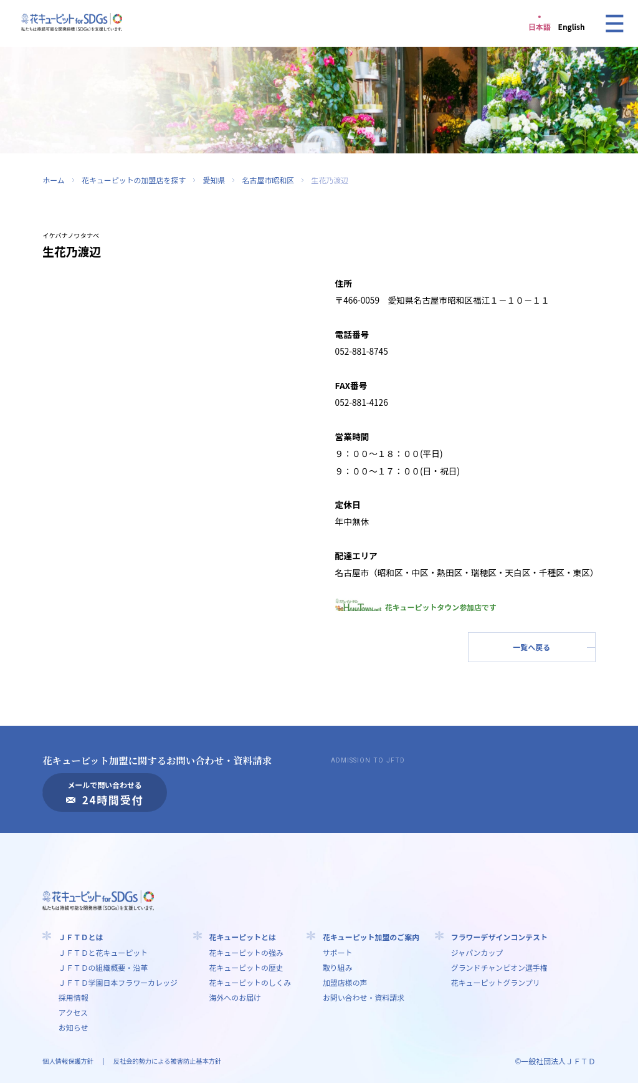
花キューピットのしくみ (250, 982)
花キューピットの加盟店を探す (134, 180)
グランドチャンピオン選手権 (499, 967)
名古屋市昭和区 (268, 180)
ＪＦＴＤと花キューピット (103, 952)
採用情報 (73, 997)
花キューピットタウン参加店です (416, 607)
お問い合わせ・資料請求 (363, 997)
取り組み (338, 967)
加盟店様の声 (345, 982)
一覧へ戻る (531, 647)
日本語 (539, 26)
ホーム (53, 180)
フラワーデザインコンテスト (499, 936)
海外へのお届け (235, 997)
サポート (338, 952)
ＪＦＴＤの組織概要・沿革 (103, 967)
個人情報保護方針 (67, 1061)
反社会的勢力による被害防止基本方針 (167, 1061)
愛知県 (213, 180)
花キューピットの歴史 (246, 967)
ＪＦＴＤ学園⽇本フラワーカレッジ (118, 982)
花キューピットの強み (246, 952)
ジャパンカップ (477, 952)
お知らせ (73, 1027)
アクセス (73, 1012)
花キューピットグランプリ (495, 982)
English (571, 26)
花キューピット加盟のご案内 (371, 936)
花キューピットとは (242, 936)
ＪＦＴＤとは (81, 936)
